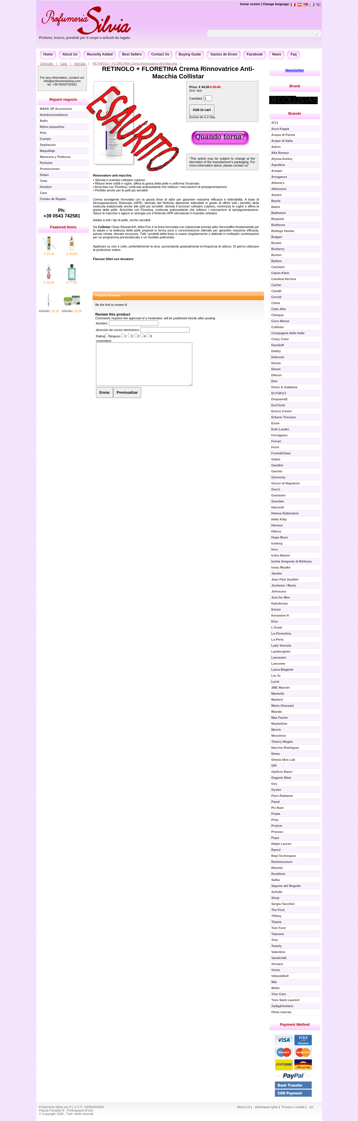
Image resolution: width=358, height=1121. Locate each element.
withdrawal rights (266, 1107)
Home (48, 54)
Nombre (101, 323)
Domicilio (47, 63)
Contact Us (160, 54)
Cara (63, 63)
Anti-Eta (79, 63)
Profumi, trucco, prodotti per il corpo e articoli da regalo (84, 38)
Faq (294, 54)
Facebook (255, 54)
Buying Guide (190, 54)
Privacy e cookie (293, 1107)
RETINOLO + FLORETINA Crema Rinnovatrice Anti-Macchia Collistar (178, 72)
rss (311, 1107)
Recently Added (100, 54)
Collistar (104, 227)
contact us (240, 165)
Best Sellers (132, 54)
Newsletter (294, 70)
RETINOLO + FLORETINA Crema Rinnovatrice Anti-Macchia (135, 63)
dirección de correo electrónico (117, 330)
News (276, 54)
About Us (69, 54)
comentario (103, 340)
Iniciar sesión (250, 4)
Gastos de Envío (223, 54)
